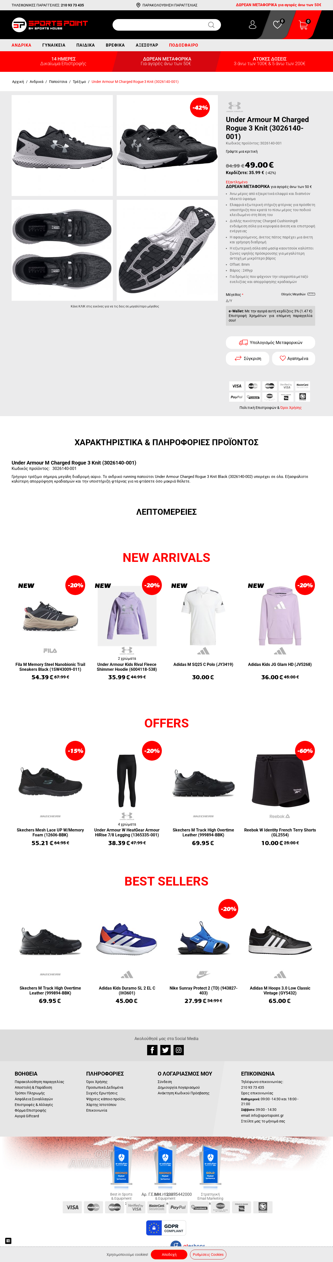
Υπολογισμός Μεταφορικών (276, 342)
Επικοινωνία (96, 1110)
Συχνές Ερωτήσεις (102, 1093)
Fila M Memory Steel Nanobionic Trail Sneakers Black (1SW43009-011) (50, 667)
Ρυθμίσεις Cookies (208, 1254)
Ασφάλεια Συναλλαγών (34, 1099)
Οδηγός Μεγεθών (298, 295)
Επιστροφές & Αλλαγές (34, 1105)
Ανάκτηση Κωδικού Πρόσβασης (184, 1093)
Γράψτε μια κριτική (242, 151)
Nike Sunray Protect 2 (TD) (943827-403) (203, 990)
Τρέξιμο (79, 82)
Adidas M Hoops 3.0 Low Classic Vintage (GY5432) (280, 990)
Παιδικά (85, 45)
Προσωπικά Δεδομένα (104, 1087)
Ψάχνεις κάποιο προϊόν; (105, 1099)
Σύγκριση (252, 358)
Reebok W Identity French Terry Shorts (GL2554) (280, 832)
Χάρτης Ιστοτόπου (101, 1105)
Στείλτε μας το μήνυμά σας (263, 1121)
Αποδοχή (169, 1254)
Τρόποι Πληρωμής (30, 1093)
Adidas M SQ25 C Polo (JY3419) (203, 664)
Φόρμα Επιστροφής (30, 1110)
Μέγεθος (233, 295)
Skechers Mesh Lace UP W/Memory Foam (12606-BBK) (50, 832)
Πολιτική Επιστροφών (258, 408)
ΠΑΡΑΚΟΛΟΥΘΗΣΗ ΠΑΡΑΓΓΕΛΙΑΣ (169, 5)
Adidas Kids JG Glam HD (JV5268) (280, 664)
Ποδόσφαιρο (183, 45)
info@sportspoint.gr (267, 1115)
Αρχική (18, 82)
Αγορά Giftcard (27, 1116)
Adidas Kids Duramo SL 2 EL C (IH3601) (127, 990)
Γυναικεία (54, 45)
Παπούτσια (58, 82)
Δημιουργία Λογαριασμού (179, 1087)
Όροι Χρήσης (291, 408)
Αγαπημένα (297, 358)
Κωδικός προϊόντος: (243, 143)
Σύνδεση (165, 1082)
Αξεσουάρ (147, 45)
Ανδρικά (21, 45)
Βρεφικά (115, 45)
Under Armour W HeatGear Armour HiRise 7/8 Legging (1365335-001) (127, 832)
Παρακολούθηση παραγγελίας (39, 1082)
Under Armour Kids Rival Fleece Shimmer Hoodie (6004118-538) (127, 667)
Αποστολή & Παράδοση (33, 1087)
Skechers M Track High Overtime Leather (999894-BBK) (203, 832)
